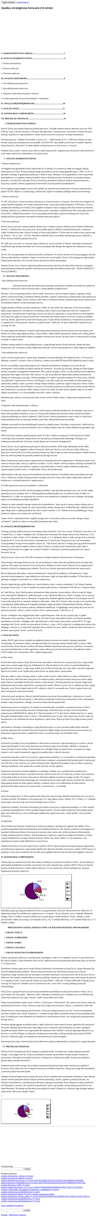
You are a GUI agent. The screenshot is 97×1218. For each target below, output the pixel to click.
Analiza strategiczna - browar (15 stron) (17, 1176)
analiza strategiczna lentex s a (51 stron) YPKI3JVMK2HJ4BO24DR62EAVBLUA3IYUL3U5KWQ (42, 1187)
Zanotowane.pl (23, 2)
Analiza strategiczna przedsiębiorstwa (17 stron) (20, 1199)
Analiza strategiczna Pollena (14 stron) (16, 1178)
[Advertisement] (48, 30)
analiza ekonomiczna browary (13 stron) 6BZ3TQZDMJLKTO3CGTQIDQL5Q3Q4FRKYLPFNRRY (42, 1180)
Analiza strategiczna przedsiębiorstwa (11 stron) (20, 1192)
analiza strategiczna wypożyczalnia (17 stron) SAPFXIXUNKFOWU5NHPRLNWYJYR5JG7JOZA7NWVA (45, 1196)
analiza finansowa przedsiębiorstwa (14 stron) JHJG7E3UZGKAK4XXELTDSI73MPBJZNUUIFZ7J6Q (43, 1183)
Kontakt (4, 1215)
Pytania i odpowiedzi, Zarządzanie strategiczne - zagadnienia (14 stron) (30, 1190)
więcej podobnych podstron (12, 1205)
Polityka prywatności (17, 1215)
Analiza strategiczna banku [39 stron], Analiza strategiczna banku (27, 1194)
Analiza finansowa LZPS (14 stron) (15, 1185)
